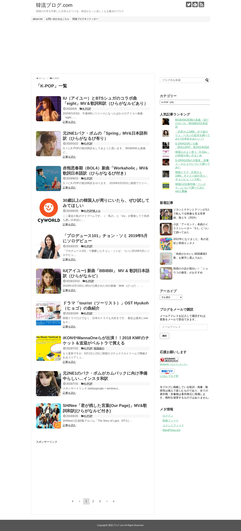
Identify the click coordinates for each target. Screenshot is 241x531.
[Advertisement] (120, 47)
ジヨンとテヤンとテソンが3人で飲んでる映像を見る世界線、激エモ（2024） (191, 213)
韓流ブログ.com (54, 5)
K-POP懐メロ (92, 210)
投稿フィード (171, 420)
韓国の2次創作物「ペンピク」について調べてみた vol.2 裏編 (190, 188)
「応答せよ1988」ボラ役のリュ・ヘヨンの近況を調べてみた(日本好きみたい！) (192, 135)
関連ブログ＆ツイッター (85, 19)
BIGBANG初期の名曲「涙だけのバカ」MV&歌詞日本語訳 (192, 123)
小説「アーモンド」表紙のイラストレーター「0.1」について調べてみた (191, 228)
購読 (164, 336)
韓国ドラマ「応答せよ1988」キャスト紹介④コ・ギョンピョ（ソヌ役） (191, 176)
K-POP (87, 108)
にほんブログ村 (169, 376)
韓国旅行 (99, 348)
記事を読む (69, 122)
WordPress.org (171, 430)
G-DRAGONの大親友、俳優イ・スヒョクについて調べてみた (192, 164)
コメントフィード (173, 425)
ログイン (168, 415)
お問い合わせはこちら (57, 19)
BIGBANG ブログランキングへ (174, 364)
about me (38, 19)
